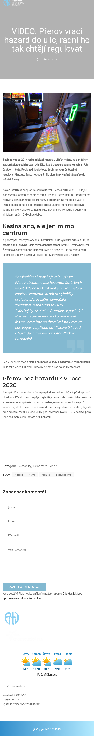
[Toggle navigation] (89, 3)
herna (32, 474)
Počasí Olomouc (47, 674)
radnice (46, 474)
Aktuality (25, 466)
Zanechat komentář (24, 587)
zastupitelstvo (63, 474)
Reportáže (40, 466)
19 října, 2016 (47, 59)
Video (53, 466)
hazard (19, 474)
